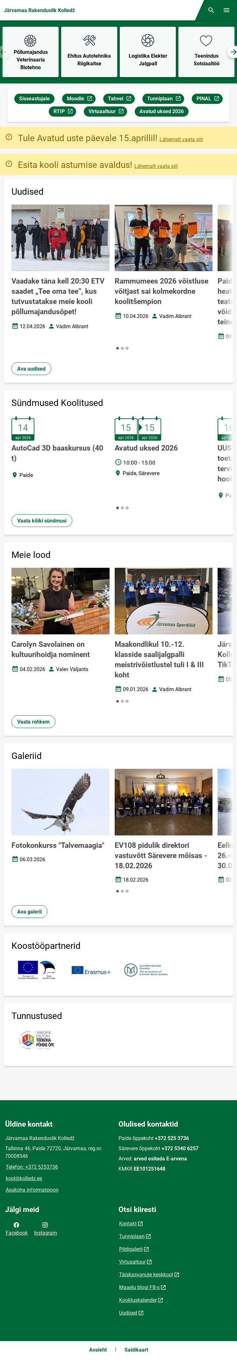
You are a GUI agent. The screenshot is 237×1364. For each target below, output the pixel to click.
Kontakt (128, 1224)
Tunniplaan (165, 99)
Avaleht (98, 1350)
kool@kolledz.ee (24, 1178)
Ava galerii (29, 912)
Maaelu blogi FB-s (139, 1287)
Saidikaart (136, 1350)
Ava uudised (31, 369)
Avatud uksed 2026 (162, 111)
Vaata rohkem (33, 722)
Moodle (81, 99)
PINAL (209, 99)
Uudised (128, 1313)
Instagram (45, 1228)
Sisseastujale (34, 99)
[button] (117, 348)
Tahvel (121, 99)
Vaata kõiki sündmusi (42, 521)
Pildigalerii (131, 1249)
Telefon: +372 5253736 (32, 1167)
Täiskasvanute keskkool (146, 1275)
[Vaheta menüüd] (226, 10)
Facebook (17, 1228)
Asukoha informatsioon (32, 1190)
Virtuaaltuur (107, 112)
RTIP (64, 112)
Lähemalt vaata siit (181, 139)
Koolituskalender (138, 1300)
